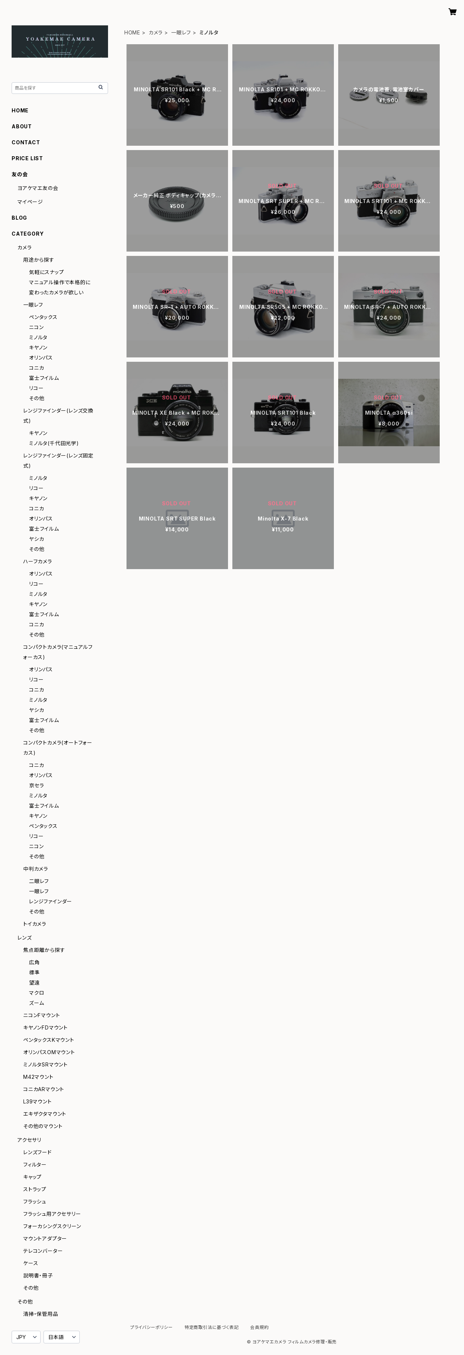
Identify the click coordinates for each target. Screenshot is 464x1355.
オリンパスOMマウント (49, 1052)
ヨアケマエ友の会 (37, 188)
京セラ (36, 785)
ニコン (36, 327)
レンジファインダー (50, 901)
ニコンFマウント (41, 1015)
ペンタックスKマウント (48, 1040)
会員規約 (259, 1327)
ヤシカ (36, 539)
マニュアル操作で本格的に (60, 282)
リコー (36, 388)
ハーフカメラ (37, 561)
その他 (36, 398)
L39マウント (37, 1101)
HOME (132, 32)
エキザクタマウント (44, 1114)
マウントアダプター (45, 1238)
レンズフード (37, 1152)
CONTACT (26, 142)
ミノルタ (38, 337)
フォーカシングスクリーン (52, 1226)
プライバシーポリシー (151, 1327)
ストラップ (34, 1189)
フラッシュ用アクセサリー (52, 1214)
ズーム (36, 1003)
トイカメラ (34, 924)
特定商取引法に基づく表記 (212, 1327)
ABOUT (22, 126)
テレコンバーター (43, 1251)
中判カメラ (35, 869)
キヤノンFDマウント (45, 1027)
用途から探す (38, 260)
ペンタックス (43, 317)
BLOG (19, 218)
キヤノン (38, 347)
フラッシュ (34, 1201)
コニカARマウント (43, 1089)
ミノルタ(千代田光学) (54, 443)
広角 (34, 962)
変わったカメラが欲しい (56, 292)
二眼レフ (39, 881)
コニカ (36, 368)
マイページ (30, 202)
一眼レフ (181, 32)
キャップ (32, 1177)
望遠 (34, 982)
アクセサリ (29, 1140)
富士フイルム (44, 378)
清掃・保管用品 (40, 1314)
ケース (30, 1263)
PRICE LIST (27, 158)
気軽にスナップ (46, 272)
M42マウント (38, 1077)
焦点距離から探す (44, 950)
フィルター (35, 1164)
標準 (34, 972)
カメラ (156, 32)
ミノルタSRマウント (45, 1064)
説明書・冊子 (38, 1275)
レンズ (24, 938)
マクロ (36, 993)
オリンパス (41, 358)
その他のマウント (42, 1126)
